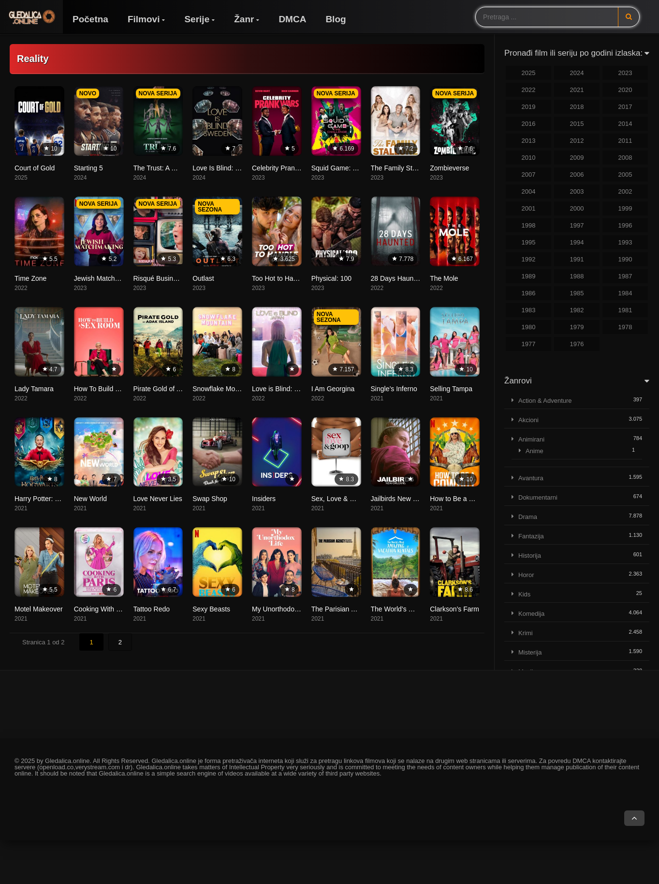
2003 (577, 191)
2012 (577, 140)
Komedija (531, 613)
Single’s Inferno (394, 389)
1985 (577, 293)
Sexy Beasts (211, 609)
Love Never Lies (157, 499)
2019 (529, 106)
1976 (577, 344)
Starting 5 (88, 168)
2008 (625, 157)
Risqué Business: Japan (169, 278)
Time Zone (30, 278)
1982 (577, 310)
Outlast (203, 278)
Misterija (530, 652)
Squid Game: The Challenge (353, 168)
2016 (529, 123)
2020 (625, 89)
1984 (625, 293)
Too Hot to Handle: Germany (294, 278)
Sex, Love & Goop (338, 499)
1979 (577, 327)
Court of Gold (35, 168)
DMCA (292, 19)
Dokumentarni (537, 497)
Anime (534, 451)
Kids (524, 594)
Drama (527, 516)
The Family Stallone (401, 168)
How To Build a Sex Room (113, 389)
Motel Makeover (39, 609)
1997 (577, 225)
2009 (577, 157)
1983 (529, 310)
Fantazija (531, 536)
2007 (529, 174)
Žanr (244, 19)
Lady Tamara (34, 389)
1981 (625, 310)
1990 (625, 259)
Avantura (530, 478)
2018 (577, 106)
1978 (625, 327)
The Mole (444, 278)
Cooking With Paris (103, 609)
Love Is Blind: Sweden (226, 168)
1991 (577, 259)
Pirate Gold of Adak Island (172, 389)
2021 (577, 89)
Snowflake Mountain (222, 389)
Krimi (525, 633)
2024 (577, 72)
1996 (625, 225)
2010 (529, 157)
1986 (529, 293)
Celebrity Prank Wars (284, 168)
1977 (529, 344)
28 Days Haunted (397, 278)
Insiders (264, 499)
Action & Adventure (545, 400)
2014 (625, 123)
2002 (625, 191)
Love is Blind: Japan (282, 389)
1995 (529, 242)
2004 (529, 191)
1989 (529, 276)
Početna (90, 19)
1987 (625, 276)
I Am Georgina (333, 389)
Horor (526, 575)
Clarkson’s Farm (454, 609)
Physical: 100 (331, 278)
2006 (577, 174)
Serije (196, 19)
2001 (529, 208)
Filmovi (144, 19)
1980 (529, 327)
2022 (529, 89)
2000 (577, 208)
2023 (625, 72)
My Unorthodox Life (281, 609)
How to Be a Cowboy (461, 499)
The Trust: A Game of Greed (175, 168)
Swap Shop (209, 499)
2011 (625, 140)
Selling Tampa (451, 389)
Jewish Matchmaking (105, 278)
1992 (529, 259)
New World (90, 499)
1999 (625, 208)
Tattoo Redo (151, 609)
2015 (577, 123)
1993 (625, 242)
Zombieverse (449, 168)
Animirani (531, 439)
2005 (625, 174)
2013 (529, 140)
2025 (529, 72)
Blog (335, 19)
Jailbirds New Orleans (404, 499)
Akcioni (528, 420)
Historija (529, 555)
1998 (529, 225)
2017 (625, 106)
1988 (577, 276)
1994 (577, 242)
